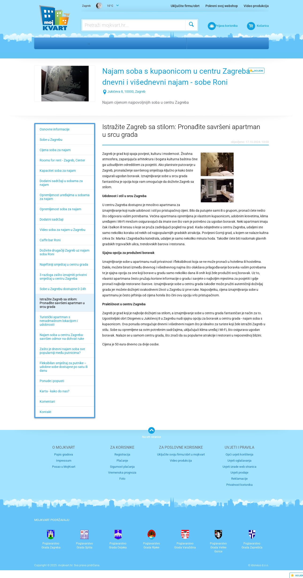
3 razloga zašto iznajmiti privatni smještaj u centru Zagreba (63, 276)
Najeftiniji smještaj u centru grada (64, 264)
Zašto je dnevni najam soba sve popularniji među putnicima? (62, 351)
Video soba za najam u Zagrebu (62, 230)
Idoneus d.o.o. (260, 565)
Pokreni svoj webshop (221, 6)
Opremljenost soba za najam (60, 209)
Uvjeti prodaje (239, 472)
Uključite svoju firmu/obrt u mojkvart (181, 454)
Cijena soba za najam (55, 150)
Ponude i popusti (52, 381)
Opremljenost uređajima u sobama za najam (65, 197)
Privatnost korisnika (239, 484)
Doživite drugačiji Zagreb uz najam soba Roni (64, 252)
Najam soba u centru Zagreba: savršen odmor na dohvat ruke (62, 337)
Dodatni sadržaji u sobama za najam (61, 183)
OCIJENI (256, 70)
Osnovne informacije (54, 129)
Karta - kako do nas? (54, 391)
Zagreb (198, 43)
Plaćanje (122, 460)
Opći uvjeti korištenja (239, 454)
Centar (217, 43)
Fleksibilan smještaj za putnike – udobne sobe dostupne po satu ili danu (63, 366)
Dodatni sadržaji (51, 219)
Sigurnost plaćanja (122, 466)
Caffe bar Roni (50, 240)
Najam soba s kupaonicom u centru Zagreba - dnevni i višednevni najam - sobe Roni (181, 82)
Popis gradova (63, 454)
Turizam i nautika (66, 43)
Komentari (47, 401)
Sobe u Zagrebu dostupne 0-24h (63, 289)
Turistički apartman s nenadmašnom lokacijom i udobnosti (59, 320)
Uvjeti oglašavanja (239, 460)
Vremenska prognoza (122, 472)
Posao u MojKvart (63, 466)
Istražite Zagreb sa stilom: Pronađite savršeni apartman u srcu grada (62, 303)
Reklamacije (239, 478)
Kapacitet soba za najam (58, 170)
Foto (122, 478)
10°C (98, 6)
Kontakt (45, 412)
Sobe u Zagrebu (51, 140)
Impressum (63, 460)
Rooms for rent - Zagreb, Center (62, 160)
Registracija (122, 454)
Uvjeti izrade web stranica (239, 466)
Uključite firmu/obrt (185, 6)
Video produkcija (256, 6)
